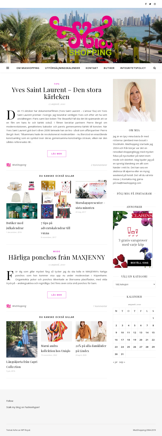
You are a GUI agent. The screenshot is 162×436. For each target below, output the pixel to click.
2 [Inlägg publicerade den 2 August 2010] (116, 325)
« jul (115, 362)
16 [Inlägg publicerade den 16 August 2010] (116, 339)
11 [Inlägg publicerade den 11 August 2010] (128, 332)
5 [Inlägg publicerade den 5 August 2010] (134, 325)
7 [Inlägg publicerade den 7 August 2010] (147, 325)
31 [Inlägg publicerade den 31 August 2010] (122, 354)
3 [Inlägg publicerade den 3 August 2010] (122, 325)
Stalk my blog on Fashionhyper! (23, 407)
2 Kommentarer (99, 164)
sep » (122, 362)
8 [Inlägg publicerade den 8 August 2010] (153, 325)
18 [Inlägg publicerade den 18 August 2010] (128, 339)
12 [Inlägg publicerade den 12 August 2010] (134, 332)
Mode (56, 251)
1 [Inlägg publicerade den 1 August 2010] (153, 318)
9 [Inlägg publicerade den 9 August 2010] (116, 332)
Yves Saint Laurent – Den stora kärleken (57, 93)
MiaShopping (19, 164)
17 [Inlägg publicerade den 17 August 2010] (122, 339)
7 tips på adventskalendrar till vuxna (55, 228)
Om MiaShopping (27, 67)
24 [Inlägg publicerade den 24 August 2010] (122, 346)
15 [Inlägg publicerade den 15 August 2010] (153, 332)
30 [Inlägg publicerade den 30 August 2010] (116, 354)
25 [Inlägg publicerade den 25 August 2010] (128, 346)
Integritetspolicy (133, 67)
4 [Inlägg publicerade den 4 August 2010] (128, 325)
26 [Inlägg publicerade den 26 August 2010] (134, 346)
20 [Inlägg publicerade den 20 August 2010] (140, 339)
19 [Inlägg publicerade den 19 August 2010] (134, 339)
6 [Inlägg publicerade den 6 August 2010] (141, 325)
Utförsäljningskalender (62, 67)
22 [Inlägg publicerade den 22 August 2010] (153, 339)
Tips (56, 84)
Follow (9, 400)
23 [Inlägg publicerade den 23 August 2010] (116, 346)
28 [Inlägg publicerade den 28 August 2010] (147, 346)
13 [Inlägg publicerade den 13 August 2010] (140, 332)
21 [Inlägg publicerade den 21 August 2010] (147, 339)
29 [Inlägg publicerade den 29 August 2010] (153, 346)
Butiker (109, 67)
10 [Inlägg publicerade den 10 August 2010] (122, 332)
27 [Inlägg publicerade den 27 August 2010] (140, 346)
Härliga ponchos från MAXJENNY (56, 257)
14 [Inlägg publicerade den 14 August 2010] (147, 332)
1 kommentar (100, 306)
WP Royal (25, 430)
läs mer (56, 153)
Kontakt (92, 67)
